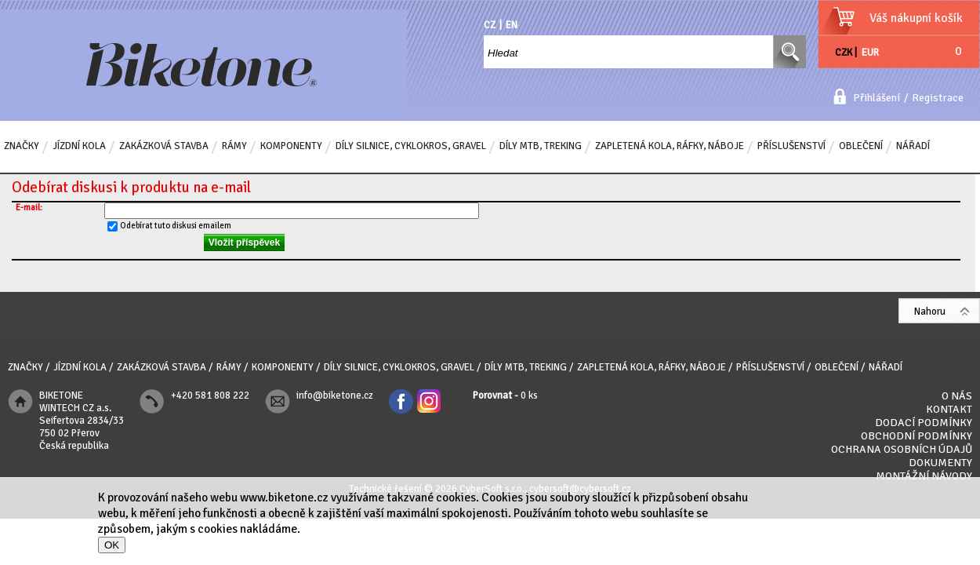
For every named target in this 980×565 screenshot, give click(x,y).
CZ (489, 25)
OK (111, 545)
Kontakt (949, 409)
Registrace (938, 97)
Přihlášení (876, 97)
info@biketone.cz (334, 395)
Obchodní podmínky (916, 436)
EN (511, 25)
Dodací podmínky (923, 422)
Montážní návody (924, 476)
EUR (870, 52)
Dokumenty (940, 462)
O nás (957, 396)
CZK (843, 52)
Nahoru (930, 311)
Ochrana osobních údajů (901, 449)
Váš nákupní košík (916, 18)
